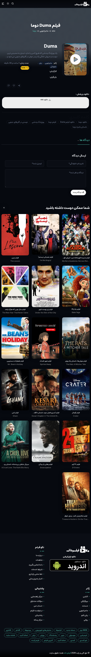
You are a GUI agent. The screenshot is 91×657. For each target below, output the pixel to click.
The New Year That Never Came (15, 313)
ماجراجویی (44, 31)
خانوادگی (53, 66)
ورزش (42, 635)
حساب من (38, 606)
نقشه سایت (10, 635)
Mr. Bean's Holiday (15, 364)
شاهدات (39, 560)
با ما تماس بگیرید (35, 564)
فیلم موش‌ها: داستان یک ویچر (76, 361)
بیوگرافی (84, 601)
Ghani (15, 416)
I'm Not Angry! (45, 260)
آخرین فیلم (48, 640)
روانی (86, 620)
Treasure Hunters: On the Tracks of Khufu (76, 519)
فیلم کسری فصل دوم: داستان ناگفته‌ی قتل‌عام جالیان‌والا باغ (45, 413)
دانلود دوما (82, 122)
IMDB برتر (83, 630)
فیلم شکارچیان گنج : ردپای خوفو (76, 516)
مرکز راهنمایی (36, 596)
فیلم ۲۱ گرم (76, 464)
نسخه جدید (70, 630)
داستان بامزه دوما (80, 127)
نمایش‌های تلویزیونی (43, 630)
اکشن (85, 596)
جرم (62, 635)
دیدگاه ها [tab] (84, 140)
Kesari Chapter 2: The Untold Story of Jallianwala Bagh (45, 416)
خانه (53, 31)
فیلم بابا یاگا (76, 309)
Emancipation (45, 468)
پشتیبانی (38, 615)
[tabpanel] (45, 175)
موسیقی (72, 635)
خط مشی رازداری (35, 574)
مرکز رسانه (38, 620)
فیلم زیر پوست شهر (45, 309)
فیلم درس (15, 258)
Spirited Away (45, 364)
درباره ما (39, 555)
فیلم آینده (35, 640)
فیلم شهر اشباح (45, 361)
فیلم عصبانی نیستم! (45, 257)
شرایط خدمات (36, 569)
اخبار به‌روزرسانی (35, 578)
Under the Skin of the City (45, 313)
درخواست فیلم (36, 610)
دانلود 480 (45, 99)
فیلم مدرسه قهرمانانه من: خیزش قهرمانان (76, 258)
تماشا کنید (24, 635)
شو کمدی (83, 640)
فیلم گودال (76, 413)
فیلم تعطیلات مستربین (15, 361)
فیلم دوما (52, 122)
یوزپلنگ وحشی (38, 122)
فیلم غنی (15, 413)
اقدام (18, 630)
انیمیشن (83, 635)
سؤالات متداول (36, 601)
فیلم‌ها (58, 630)
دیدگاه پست (78, 192)
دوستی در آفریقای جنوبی (18, 122)
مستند (85, 606)
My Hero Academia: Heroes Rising (76, 261)
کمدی (72, 640)
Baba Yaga (76, 312)
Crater (76, 416)
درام (40, 63)
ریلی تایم (84, 615)
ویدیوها (28, 630)
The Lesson (15, 261)
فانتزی (8, 630)
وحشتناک (53, 635)
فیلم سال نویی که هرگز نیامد (15, 309)
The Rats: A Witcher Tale (76, 364)
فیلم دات (67, 653)
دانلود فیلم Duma (67, 122)
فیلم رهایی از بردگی (45, 464)
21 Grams (76, 468)
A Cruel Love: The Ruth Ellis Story (15, 468)
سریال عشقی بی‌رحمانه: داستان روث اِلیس (15, 464)
